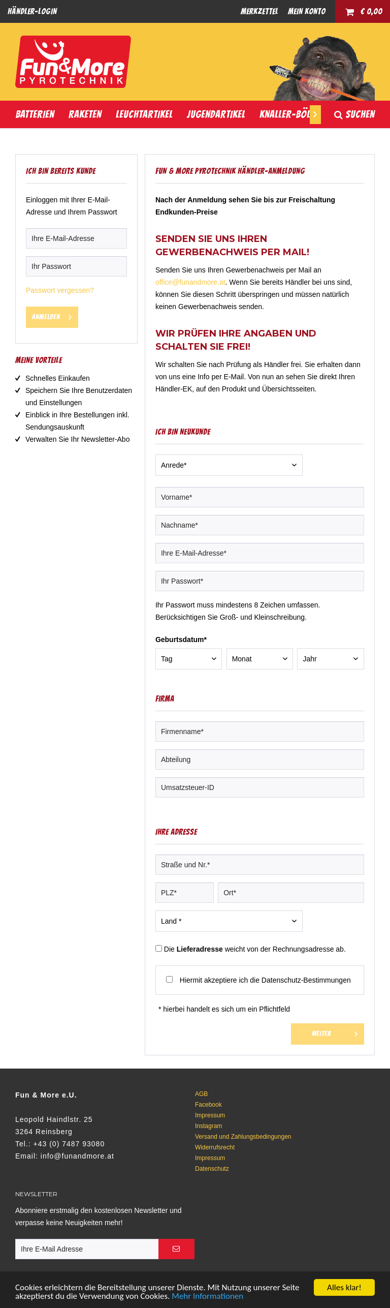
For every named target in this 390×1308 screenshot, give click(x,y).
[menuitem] (32, 11)
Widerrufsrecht (215, 1147)
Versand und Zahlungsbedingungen (243, 1136)
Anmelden (52, 315)
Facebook (208, 1104)
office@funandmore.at (190, 282)
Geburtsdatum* (181, 639)
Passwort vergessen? (60, 290)
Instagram (208, 1126)
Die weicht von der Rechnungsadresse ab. (255, 949)
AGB (201, 1094)
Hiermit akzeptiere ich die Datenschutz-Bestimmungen (265, 980)
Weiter (335, 1032)
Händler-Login (32, 11)
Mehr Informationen (207, 1296)
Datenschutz (212, 1168)
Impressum (210, 1115)
